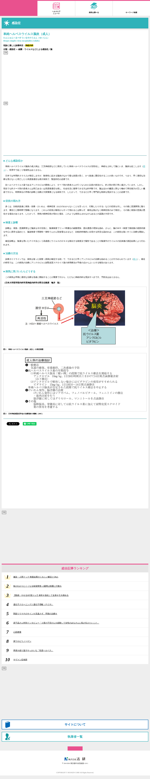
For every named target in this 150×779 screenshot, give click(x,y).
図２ (135, 259)
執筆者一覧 (75, 736)
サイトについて (75, 724)
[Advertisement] (75, 78)
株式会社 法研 (75, 759)
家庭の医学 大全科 (18, 8)
